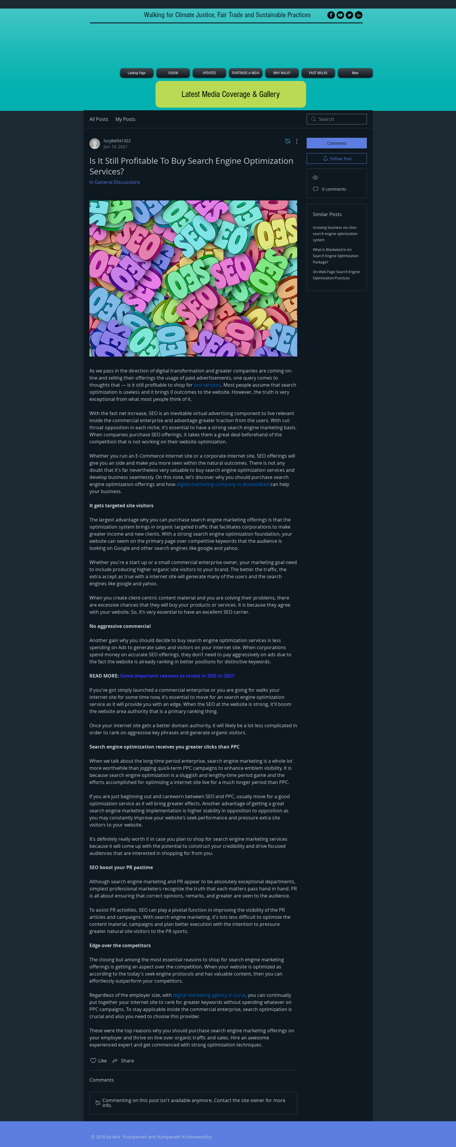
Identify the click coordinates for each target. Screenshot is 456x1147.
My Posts (125, 119)
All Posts (98, 119)
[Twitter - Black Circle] (349, 15)
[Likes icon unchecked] (93, 1060)
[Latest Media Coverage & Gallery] (231, 94)
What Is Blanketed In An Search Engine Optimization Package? (335, 255)
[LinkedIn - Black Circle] (358, 15)
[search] (337, 119)
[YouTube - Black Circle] (340, 15)
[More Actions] (293, 141)
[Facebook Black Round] (331, 15)
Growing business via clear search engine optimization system (335, 233)
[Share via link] (123, 1060)
